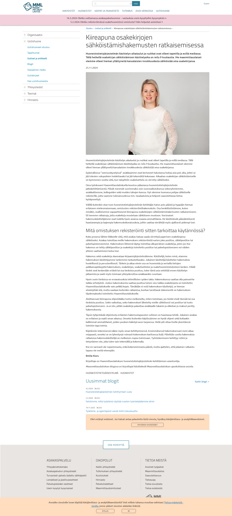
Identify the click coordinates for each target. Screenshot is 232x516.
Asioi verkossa (144, 11)
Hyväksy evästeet (147, 425)
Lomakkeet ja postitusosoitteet (62, 479)
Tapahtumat (33, 53)
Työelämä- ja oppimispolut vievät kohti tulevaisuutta (111, 411)
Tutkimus (127, 11)
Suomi (206, 3)
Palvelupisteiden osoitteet (60, 484)
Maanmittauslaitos (154, 471)
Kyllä (105, 511)
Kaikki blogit (201, 381)
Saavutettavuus (153, 475)
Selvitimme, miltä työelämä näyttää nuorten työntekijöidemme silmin (120, 401)
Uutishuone (163, 11)
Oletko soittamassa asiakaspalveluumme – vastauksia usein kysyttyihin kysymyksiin (121, 17)
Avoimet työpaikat (154, 467)
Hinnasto (100, 479)
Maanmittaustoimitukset (108, 488)
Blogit (30, 64)
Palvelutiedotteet (104, 484)
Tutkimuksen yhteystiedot (109, 471)
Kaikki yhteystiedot (105, 467)
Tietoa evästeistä (153, 488)
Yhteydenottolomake (57, 467)
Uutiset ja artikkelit (37, 58)
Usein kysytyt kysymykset (60, 488)
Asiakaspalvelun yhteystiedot (61, 471)
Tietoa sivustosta (153, 484)
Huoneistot (85, 11)
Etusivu (89, 28)
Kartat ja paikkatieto (107, 11)
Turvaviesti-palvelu (56, 475)
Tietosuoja (150, 479)
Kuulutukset (102, 475)
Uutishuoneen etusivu (38, 47)
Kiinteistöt (68, 11)
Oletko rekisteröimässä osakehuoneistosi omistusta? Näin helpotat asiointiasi (120, 21)
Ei (129, 511)
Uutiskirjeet (33, 75)
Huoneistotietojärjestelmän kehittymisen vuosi (109, 392)
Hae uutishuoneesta (37, 81)
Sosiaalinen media (36, 70)
